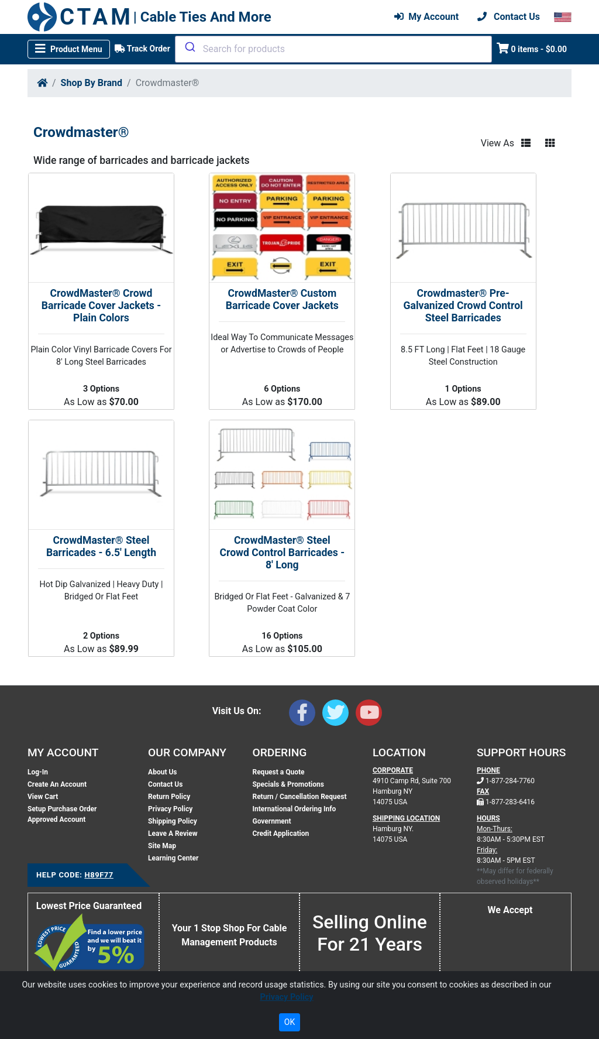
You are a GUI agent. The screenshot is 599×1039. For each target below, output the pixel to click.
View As (497, 143)
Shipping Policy (172, 821)
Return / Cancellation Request (299, 797)
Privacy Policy (170, 809)
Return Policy (169, 797)
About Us (162, 772)
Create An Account (57, 784)
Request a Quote (278, 772)
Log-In (37, 772)
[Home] (42, 82)
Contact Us (165, 784)
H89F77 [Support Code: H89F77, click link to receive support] (98, 874)
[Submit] (189, 47)
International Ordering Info (294, 809)
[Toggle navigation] (68, 49)
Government (271, 821)
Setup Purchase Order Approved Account (62, 814)
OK (289, 1022)
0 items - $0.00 (532, 48)
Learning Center (173, 858)
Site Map (162, 846)
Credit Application (280, 833)
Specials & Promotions (287, 784)
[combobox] (333, 49)
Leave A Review (172, 833)
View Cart (42, 797)
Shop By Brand (91, 82)
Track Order (142, 48)
